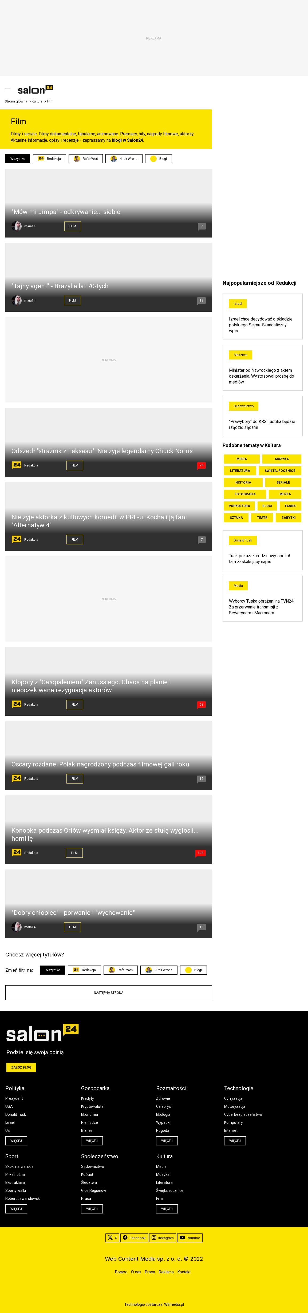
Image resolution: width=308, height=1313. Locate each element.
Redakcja (49, 159)
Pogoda (162, 1130)
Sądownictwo (244, 406)
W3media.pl (174, 1304)
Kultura (37, 101)
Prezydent (14, 1098)
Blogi (163, 159)
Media (241, 459)
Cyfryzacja (233, 1098)
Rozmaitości (171, 1088)
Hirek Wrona (123, 159)
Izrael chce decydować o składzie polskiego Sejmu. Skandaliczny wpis (261, 325)
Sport (11, 1156)
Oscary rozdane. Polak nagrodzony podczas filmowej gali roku (100, 764)
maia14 (29, 226)
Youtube (190, 1238)
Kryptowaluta (92, 1106)
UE (7, 1130)
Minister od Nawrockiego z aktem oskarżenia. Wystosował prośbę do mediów (261, 376)
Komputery (233, 1122)
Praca (86, 1198)
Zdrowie (163, 1098)
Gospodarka (95, 1088)
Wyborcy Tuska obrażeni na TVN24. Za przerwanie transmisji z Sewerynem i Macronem (261, 607)
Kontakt (184, 1272)
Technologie (238, 1088)
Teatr (262, 518)
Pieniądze (89, 1122)
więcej (16, 1141)
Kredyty (87, 1098)
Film (72, 226)
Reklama (166, 1272)
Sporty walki (15, 1190)
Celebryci (164, 1106)
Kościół (87, 1174)
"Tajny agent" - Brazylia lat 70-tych (60, 286)
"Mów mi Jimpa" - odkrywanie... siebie (65, 212)
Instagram (163, 1238)
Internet (231, 1130)
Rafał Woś (86, 159)
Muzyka (282, 459)
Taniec (291, 506)
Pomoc (121, 1272)
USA (9, 1106)
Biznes (87, 1130)
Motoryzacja (234, 1106)
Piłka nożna (15, 1174)
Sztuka (236, 518)
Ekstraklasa (15, 1182)
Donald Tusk (243, 540)
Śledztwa (240, 355)
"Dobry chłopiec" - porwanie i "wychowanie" (73, 912)
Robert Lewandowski (23, 1198)
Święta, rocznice (280, 471)
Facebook (134, 1238)
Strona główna (16, 101)
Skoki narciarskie (19, 1166)
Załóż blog (21, 1067)
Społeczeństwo (99, 1156)
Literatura (240, 471)
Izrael (238, 304)
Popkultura (239, 506)
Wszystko (17, 159)
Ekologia (163, 1114)
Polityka (14, 1088)
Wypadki (163, 1122)
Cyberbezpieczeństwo (243, 1114)
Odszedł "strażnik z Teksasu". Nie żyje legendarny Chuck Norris (102, 451)
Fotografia (245, 494)
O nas (136, 1272)
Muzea (285, 494)
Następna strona (108, 993)
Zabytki (289, 518)
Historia (243, 482)
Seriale (283, 482)
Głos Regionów (93, 1190)
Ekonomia (89, 1114)
